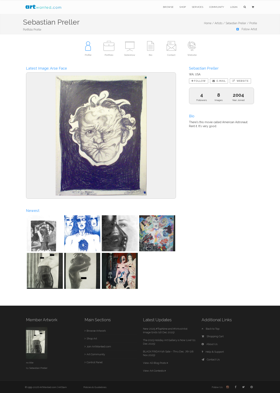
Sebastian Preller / (237, 23)
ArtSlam (62, 387)
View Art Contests (154, 370)
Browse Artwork (96, 330)
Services (197, 7)
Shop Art (92, 338)
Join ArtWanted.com (99, 346)
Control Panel (95, 362)
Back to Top (210, 328)
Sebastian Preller (38, 368)
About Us (209, 344)
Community (216, 7)
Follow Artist (246, 29)
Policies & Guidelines (94, 387)
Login (234, 7)
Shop (182, 7)
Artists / (220, 23)
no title (29, 362)
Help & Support (213, 351)
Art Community (96, 354)
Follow (198, 81)
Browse (168, 7)
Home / (209, 23)
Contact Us (211, 359)
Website (240, 81)
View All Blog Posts (155, 362)
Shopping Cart (213, 336)
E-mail (219, 81)
